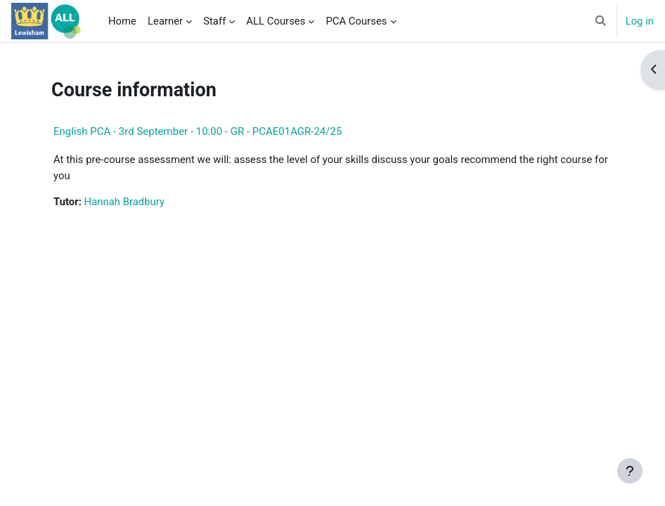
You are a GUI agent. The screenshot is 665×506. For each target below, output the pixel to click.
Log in (640, 21)
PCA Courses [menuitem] (356, 21)
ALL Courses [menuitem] (275, 21)
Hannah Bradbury (124, 201)
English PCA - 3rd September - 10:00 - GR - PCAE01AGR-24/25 (197, 131)
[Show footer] (630, 471)
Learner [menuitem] (165, 21)
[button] (601, 21)
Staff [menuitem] (214, 21)
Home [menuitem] (122, 21)
